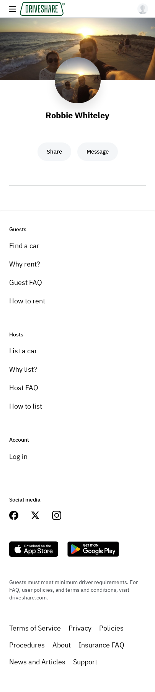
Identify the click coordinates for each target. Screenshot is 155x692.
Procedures (27, 645)
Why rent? (24, 264)
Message (97, 151)
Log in (18, 456)
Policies (111, 628)
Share (54, 151)
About (61, 645)
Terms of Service (35, 628)
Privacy (80, 628)
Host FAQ (23, 387)
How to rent (27, 300)
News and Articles (37, 661)
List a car (23, 350)
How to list (25, 406)
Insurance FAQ (101, 645)
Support (85, 661)
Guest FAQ (25, 282)
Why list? (23, 369)
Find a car (24, 245)
